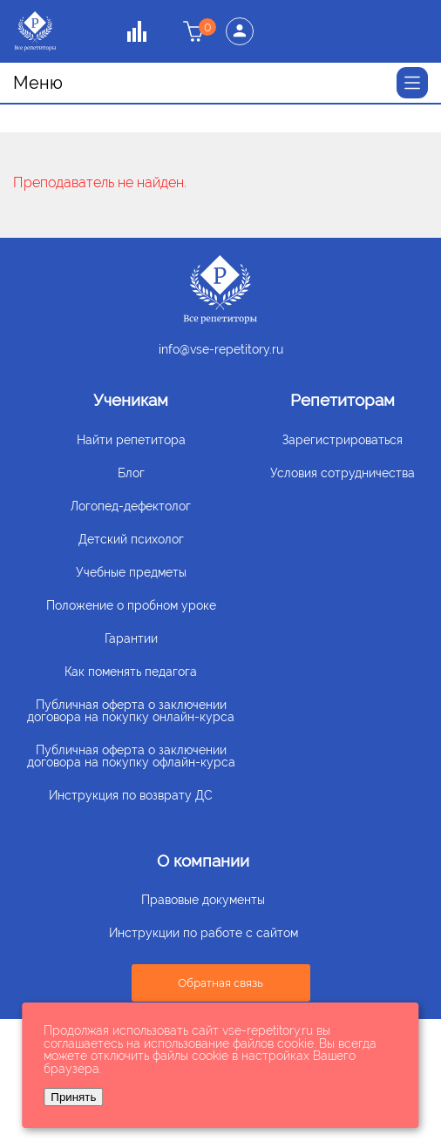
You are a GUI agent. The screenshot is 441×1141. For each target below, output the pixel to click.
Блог (131, 473)
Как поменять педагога (130, 672)
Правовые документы (203, 900)
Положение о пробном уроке (131, 605)
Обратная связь (220, 982)
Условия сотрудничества (342, 473)
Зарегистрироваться (342, 440)
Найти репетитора (131, 440)
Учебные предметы (131, 572)
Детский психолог (131, 539)
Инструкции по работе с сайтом (203, 933)
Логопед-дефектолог (131, 506)
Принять (73, 1097)
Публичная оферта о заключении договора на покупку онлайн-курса (130, 711)
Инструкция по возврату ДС (131, 795)
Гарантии (131, 638)
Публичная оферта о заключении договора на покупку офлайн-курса (131, 756)
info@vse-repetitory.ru (221, 349)
